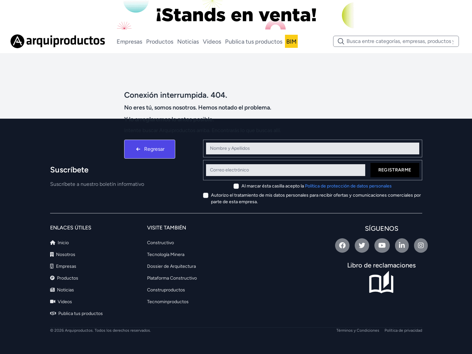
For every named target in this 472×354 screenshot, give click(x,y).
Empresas (129, 41)
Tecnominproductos (168, 302)
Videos (212, 41)
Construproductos (166, 290)
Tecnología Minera (165, 254)
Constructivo (160, 243)
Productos (159, 41)
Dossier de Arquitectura (171, 266)
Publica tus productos (253, 41)
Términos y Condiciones (357, 330)
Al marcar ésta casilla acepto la (316, 186)
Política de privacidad (403, 330)
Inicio (59, 243)
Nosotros (62, 254)
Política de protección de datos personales (348, 186)
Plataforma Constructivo (172, 278)
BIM (291, 41)
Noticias (188, 41)
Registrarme (394, 170)
